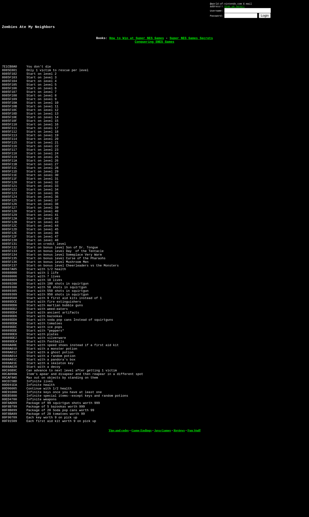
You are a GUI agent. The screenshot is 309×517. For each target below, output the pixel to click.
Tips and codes (118, 509)
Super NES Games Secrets (191, 41)
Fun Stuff (193, 509)
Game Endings (141, 509)
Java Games (162, 509)
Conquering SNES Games (154, 45)
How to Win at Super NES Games (136, 41)
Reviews (179, 509)
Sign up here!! (234, 7)
